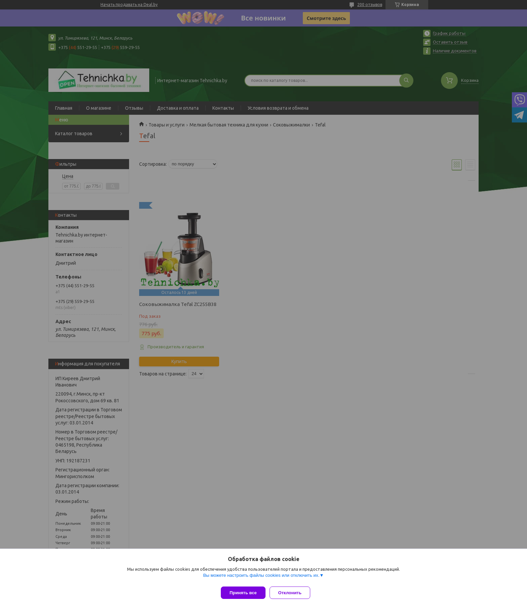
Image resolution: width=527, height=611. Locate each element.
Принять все (243, 592)
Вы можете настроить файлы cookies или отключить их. (261, 577)
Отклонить (292, 592)
